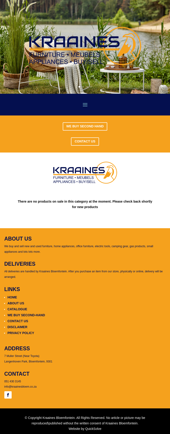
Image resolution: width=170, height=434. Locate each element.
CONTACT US (85, 141)
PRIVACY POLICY (21, 333)
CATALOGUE (17, 309)
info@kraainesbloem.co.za (20, 386)
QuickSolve (93, 429)
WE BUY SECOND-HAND (26, 315)
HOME (12, 297)
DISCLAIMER (17, 327)
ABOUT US (16, 303)
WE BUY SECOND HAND (85, 126)
